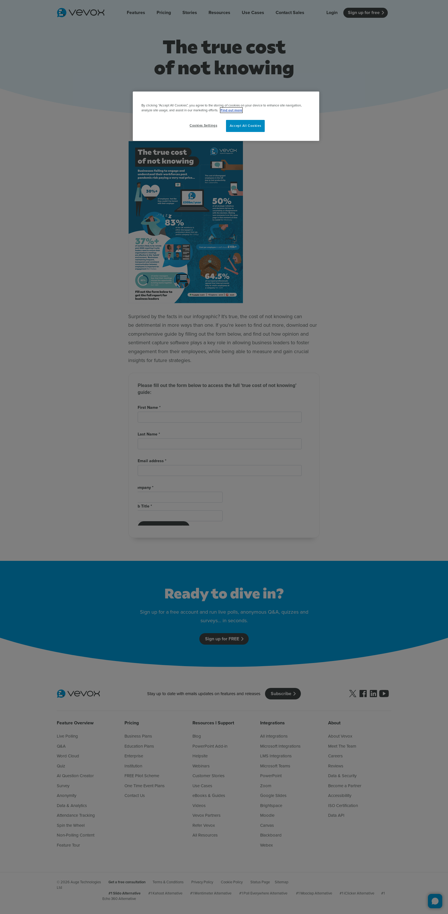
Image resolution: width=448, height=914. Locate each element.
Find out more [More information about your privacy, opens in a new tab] (231, 110)
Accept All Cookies (245, 125)
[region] (226, 116)
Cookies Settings (203, 125)
